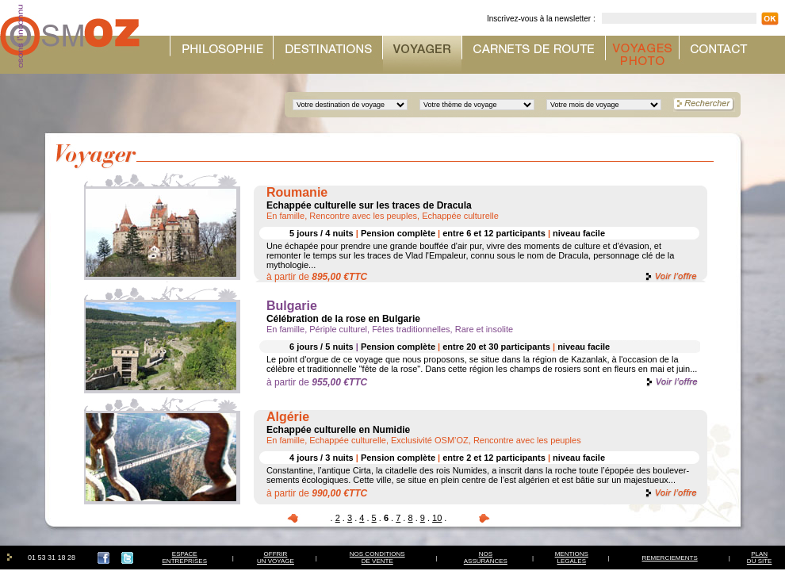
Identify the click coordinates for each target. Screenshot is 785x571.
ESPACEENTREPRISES (185, 557)
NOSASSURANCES (485, 557)
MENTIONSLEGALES (571, 557)
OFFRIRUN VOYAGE (275, 557)
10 (437, 518)
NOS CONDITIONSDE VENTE (377, 557)
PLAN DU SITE (759, 557)
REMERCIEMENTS (670, 557)
